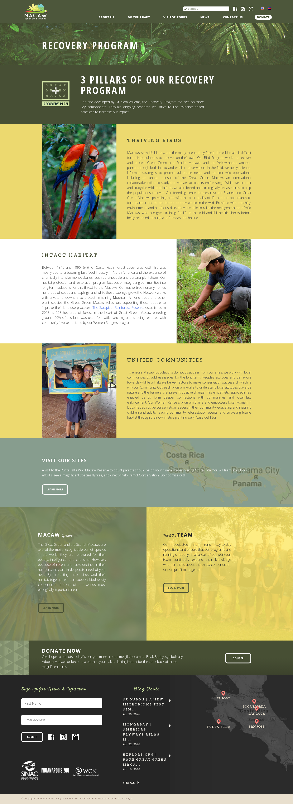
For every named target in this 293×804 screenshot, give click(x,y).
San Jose (257, 726)
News (205, 17)
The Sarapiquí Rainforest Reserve (117, 307)
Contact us (233, 17)
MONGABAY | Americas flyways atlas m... (141, 731)
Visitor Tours (175, 17)
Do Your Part (139, 17)
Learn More (55, 489)
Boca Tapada (254, 706)
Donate (263, 17)
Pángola (256, 713)
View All (129, 782)
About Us (106, 17)
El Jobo (223, 698)
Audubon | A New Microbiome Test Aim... (143, 704)
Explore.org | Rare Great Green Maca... (145, 759)
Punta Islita (218, 727)
